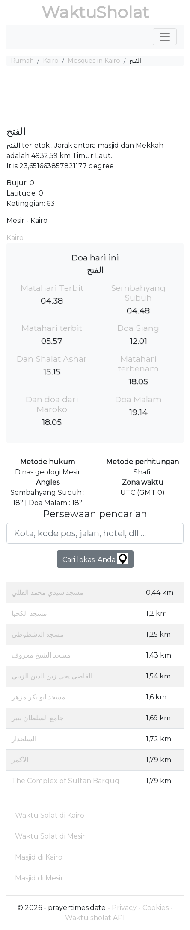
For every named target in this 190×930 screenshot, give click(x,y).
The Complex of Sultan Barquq (65, 781)
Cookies (155, 908)
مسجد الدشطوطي (38, 634)
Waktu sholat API (95, 918)
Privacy (124, 908)
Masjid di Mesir (39, 878)
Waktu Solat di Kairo (49, 815)
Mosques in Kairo (94, 60)
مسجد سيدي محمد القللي (47, 592)
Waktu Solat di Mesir (50, 836)
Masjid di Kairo (38, 857)
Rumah (22, 60)
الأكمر (20, 760)
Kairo (51, 60)
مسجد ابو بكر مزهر (38, 697)
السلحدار (24, 739)
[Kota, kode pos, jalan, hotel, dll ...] (95, 533)
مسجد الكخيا (29, 613)
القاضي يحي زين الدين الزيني (52, 676)
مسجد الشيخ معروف (41, 655)
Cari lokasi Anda (95, 558)
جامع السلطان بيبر (38, 718)
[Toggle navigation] (165, 36)
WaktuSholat (95, 12)
